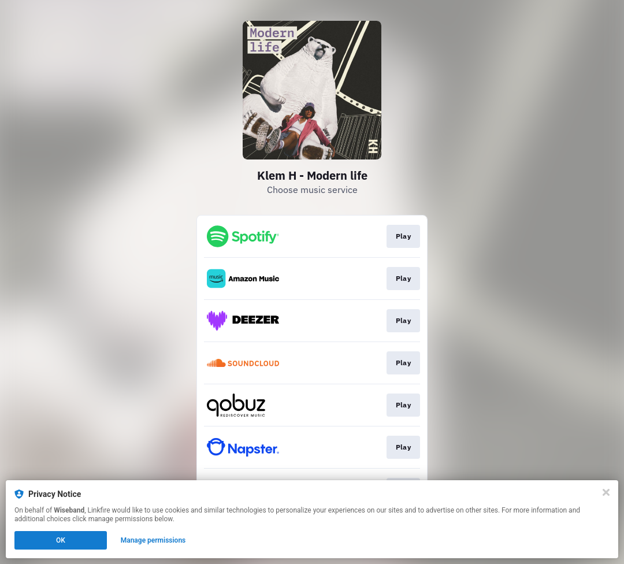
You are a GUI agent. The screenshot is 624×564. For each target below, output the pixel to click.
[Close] (606, 492)
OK (60, 540)
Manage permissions (153, 540)
